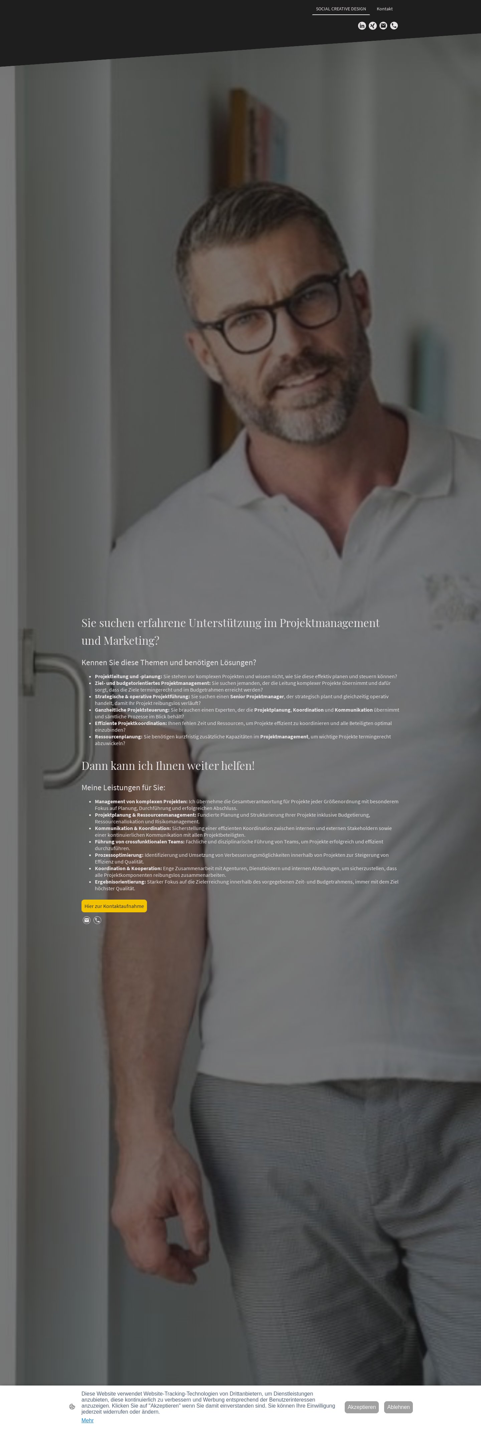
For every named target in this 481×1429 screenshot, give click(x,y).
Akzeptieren (362, 1407)
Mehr (88, 1420)
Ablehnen (398, 1407)
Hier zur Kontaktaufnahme (114, 906)
